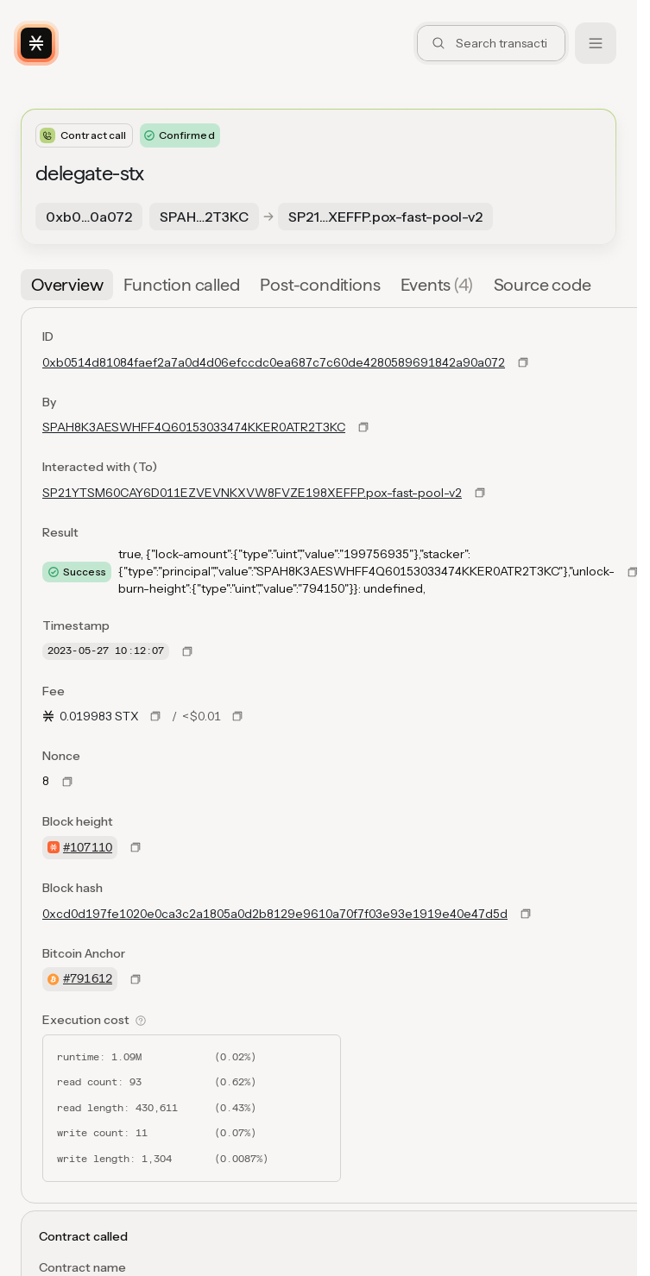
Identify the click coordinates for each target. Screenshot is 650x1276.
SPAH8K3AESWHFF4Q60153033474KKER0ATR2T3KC (193, 427)
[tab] (67, 284)
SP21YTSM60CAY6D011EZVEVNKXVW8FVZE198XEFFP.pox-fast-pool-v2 (252, 492)
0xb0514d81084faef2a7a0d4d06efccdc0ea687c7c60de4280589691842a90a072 (273, 362)
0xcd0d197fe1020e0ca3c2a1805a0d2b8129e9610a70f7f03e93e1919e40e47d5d (275, 913)
